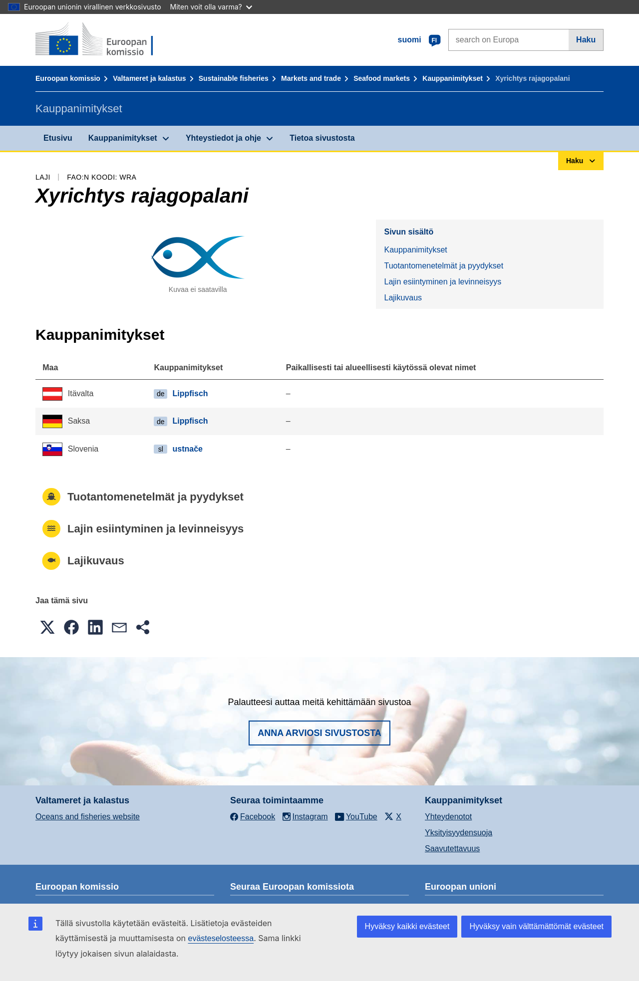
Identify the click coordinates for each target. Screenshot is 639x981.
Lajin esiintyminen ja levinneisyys (442, 281)
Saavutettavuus (452, 848)
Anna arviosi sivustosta (319, 733)
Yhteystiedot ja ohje (223, 138)
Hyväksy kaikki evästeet (407, 926)
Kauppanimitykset (452, 78)
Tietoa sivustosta (322, 138)
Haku (586, 39)
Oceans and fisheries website (87, 816)
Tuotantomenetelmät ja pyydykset (443, 265)
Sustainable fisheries (234, 78)
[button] (47, 627)
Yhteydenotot (448, 816)
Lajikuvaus (403, 297)
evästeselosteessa (221, 938)
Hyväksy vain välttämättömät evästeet (536, 926)
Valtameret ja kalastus (149, 78)
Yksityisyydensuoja (458, 832)
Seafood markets (381, 78)
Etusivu (57, 138)
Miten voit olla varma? (211, 6)
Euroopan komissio (67, 78)
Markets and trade (311, 78)
